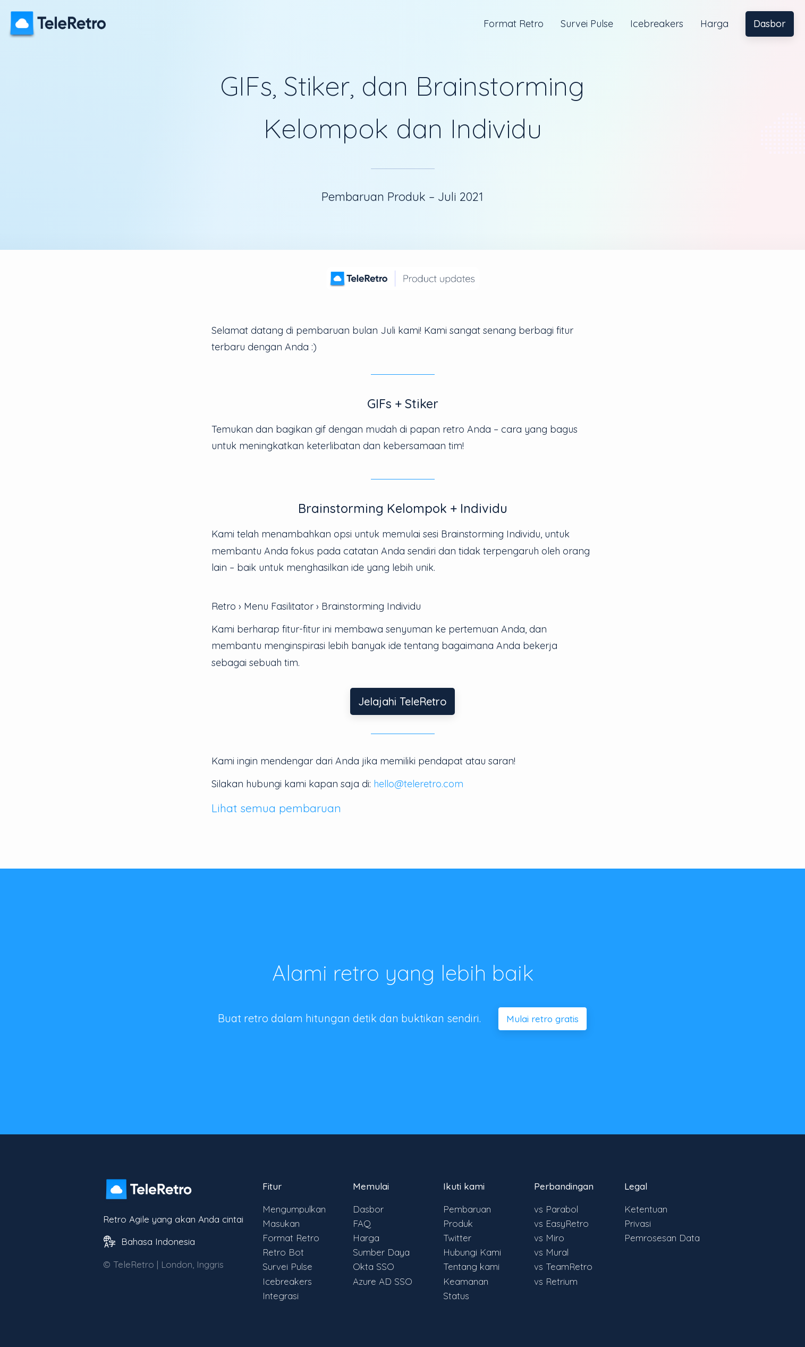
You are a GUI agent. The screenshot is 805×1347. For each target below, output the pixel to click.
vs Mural (551, 1252)
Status (456, 1295)
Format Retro (514, 24)
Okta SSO (373, 1266)
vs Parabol (556, 1209)
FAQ (362, 1223)
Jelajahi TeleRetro (402, 701)
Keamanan (465, 1281)
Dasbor (769, 24)
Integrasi (280, 1295)
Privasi (637, 1223)
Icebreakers (656, 24)
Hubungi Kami (472, 1252)
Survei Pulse (587, 24)
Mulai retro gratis (542, 1018)
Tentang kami (471, 1266)
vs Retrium (556, 1281)
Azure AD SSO (382, 1281)
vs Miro (549, 1237)
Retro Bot (283, 1252)
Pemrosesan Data (662, 1237)
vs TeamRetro (563, 1266)
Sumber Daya (381, 1252)
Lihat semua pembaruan (276, 808)
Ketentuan (645, 1209)
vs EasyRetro (561, 1223)
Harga (714, 24)
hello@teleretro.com (418, 784)
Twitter (457, 1237)
